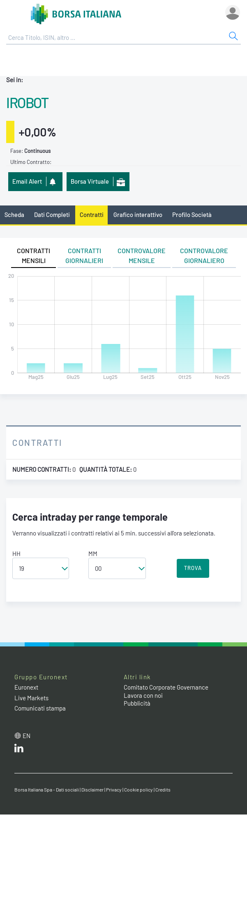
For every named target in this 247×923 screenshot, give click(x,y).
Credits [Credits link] (163, 789)
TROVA (193, 568)
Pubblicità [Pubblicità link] (137, 703)
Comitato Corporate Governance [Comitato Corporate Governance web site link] (166, 687)
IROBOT (27, 102)
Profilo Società (192, 214)
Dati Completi (52, 214)
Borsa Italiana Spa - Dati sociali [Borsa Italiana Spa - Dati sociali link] (46, 789)
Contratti (92, 214)
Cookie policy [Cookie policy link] (138, 789)
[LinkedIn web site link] (18, 750)
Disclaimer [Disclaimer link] (92, 789)
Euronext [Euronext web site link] (26, 687)
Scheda (14, 214)
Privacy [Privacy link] (114, 789)
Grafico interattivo (137, 214)
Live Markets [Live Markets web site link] (31, 697)
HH (16, 553)
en (26, 735)
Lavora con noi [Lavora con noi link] (143, 695)
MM (92, 553)
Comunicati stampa (40, 708)
